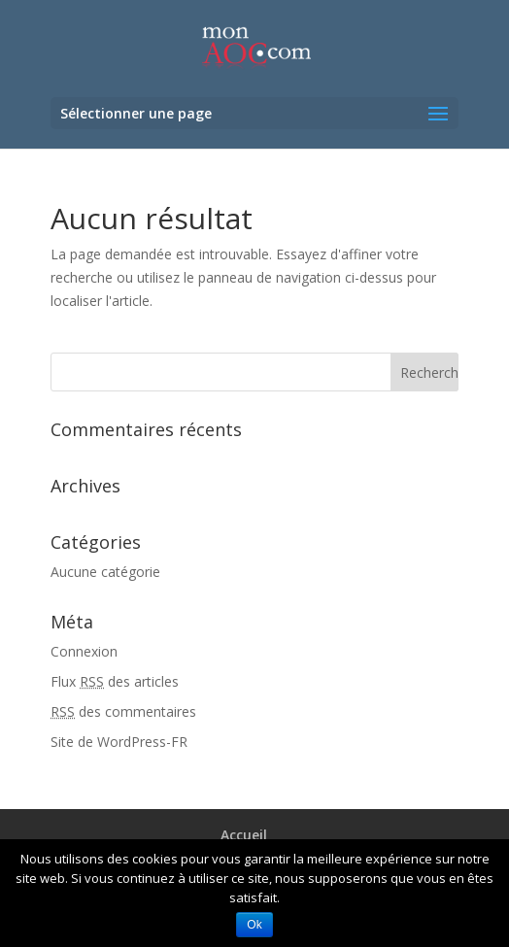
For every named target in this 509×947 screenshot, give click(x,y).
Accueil (244, 835)
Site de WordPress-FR (119, 741)
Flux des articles (115, 681)
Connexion (84, 651)
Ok (254, 924)
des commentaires (123, 711)
